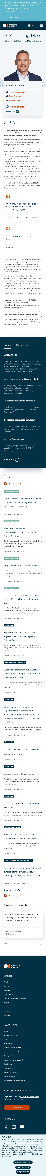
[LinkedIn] (14, 1127)
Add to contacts (17, 106)
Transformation (9, 994)
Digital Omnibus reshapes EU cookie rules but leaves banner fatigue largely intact (22, 599)
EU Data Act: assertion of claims (19, 774)
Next (40, 944)
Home (6, 122)
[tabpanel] (23, 924)
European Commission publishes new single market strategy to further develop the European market (23, 674)
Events (6, 1007)
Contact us (7, 1039)
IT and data (9, 625)
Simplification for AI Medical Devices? (21, 566)
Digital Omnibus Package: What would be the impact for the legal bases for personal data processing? (22, 503)
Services (7, 990)
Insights (6, 1003)
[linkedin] (17, 111)
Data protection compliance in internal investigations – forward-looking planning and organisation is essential (22, 872)
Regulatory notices (10, 1072)
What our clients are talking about (15, 998)
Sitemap (6, 1031)
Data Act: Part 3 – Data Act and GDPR (22, 750)
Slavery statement (10, 1056)
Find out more (13, 17)
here (23, 317)
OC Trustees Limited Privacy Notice (16, 1052)
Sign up (16, 1108)
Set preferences (23, 1172)
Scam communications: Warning (15, 1080)
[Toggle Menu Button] (41, 25)
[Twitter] (5, 1127)
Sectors (6, 986)
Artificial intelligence (12, 827)
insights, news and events (29, 1097)
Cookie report (8, 1064)
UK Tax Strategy (9, 1076)
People (6, 982)
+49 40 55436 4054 (17, 92)
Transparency (8, 1068)
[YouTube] (22, 1127)
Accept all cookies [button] (23, 1167)
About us (7, 1015)
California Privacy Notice (12, 1048)
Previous (33, 944)
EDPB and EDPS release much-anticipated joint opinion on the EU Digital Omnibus (20, 532)
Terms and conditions (11, 1035)
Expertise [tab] (22, 345)
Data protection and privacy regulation (18, 860)
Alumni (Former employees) (13, 1060)
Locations (7, 1011)
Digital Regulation (11, 491)
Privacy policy (8, 1043)
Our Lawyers (18, 122)
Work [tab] (7, 345)
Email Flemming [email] (15, 96)
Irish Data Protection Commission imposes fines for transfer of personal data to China (20, 636)
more (29, 371)
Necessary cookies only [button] (23, 1162)
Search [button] (36, 25)
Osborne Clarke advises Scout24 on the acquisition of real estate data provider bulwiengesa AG (22, 918)
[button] (30, 25)
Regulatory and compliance (15, 662)
